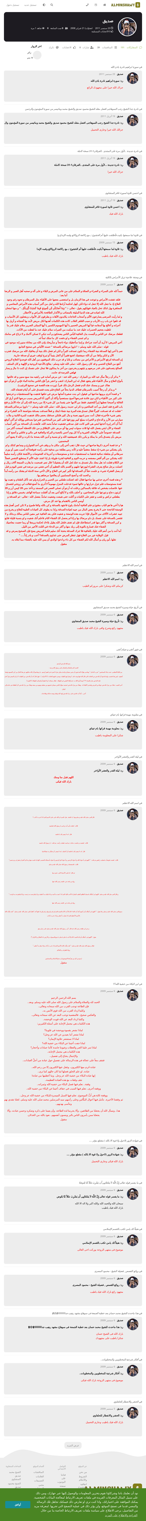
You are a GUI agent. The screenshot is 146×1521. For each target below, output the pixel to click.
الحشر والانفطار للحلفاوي (126, 1401)
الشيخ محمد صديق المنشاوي (15, 1475)
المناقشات (38, 1472)
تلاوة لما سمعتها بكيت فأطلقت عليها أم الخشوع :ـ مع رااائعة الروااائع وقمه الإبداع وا (97, 235)
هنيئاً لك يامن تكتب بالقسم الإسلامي (120, 1229)
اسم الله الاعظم (130, 565)
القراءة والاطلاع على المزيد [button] (121, 1515)
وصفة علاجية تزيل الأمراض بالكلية (121, 277)
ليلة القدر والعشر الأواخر (126, 756)
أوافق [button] (18, 1504)
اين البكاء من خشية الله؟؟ (125, 984)
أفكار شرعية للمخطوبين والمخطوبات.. (119, 1359)
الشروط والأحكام (83, 1478)
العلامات (40, 1476)
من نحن (83, 1472)
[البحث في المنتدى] (53, 5)
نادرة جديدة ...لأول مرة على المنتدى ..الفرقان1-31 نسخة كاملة (107, 151)
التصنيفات (39, 1480)
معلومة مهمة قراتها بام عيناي (124, 714)
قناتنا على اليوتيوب (61, 1478)
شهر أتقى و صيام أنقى (127, 649)
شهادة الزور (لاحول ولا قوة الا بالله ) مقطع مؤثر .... (113, 1140)
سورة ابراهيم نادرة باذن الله (124, 67)
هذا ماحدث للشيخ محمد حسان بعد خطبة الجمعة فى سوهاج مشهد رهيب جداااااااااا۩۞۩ (95, 1313)
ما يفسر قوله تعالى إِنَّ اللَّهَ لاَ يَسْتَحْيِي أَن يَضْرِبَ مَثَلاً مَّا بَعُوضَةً (108, 1182)
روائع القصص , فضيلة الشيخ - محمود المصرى (116, 1271)
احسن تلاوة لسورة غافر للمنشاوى (121, 193)
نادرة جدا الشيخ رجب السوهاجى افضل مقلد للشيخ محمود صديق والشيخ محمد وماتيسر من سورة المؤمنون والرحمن (81, 109)
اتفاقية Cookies (82, 1485)
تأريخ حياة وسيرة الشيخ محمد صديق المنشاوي (115, 607)
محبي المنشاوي (39, 1486)
